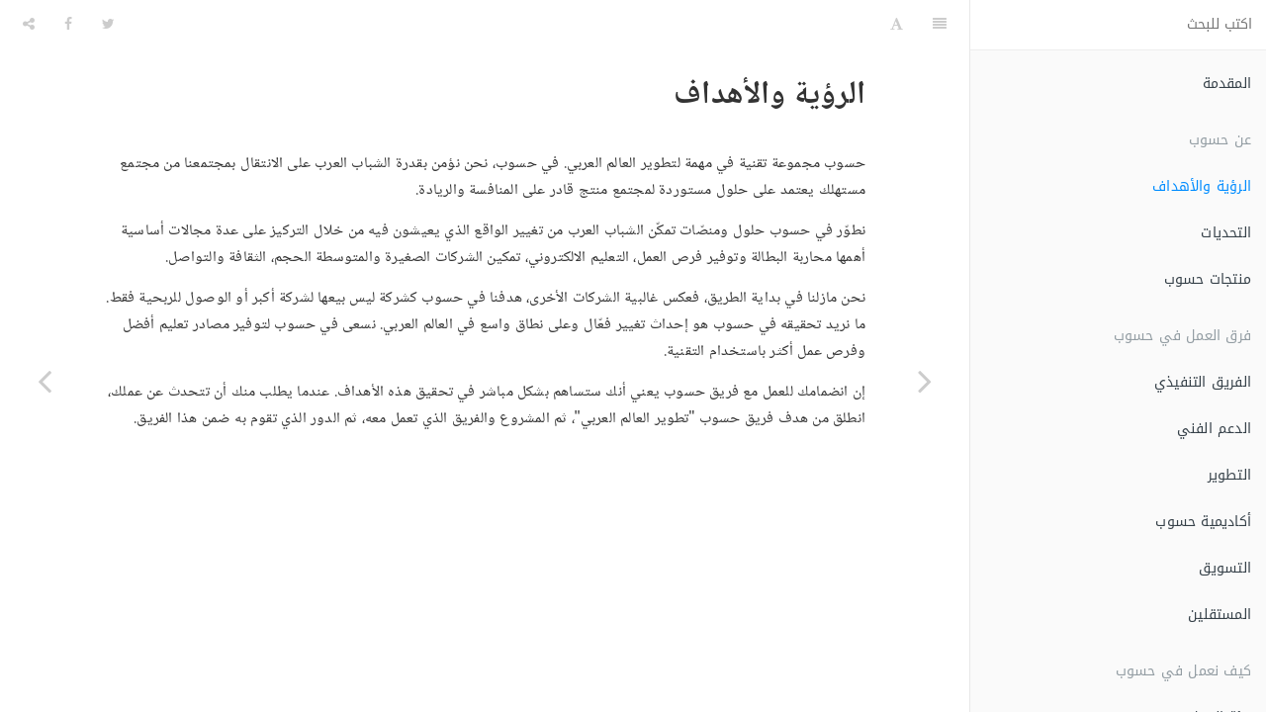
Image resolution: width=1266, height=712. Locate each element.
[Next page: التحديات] (44, 380)
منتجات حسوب (1207, 279)
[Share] (28, 24)
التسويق (1225, 568)
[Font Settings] (896, 24)
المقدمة (1227, 83)
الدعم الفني (1214, 428)
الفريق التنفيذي (1202, 382)
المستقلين (1219, 614)
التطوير (1229, 475)
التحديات (1226, 233)
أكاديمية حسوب (1203, 521)
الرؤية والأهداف (1201, 186)
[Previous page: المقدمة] (924, 380)
